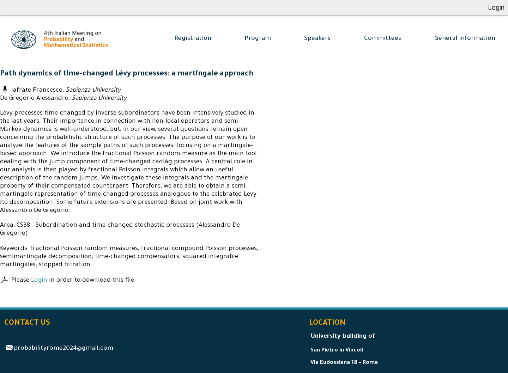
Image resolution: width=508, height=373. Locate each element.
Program (257, 39)
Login (39, 280)
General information (464, 39)
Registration (192, 39)
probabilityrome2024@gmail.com (63, 349)
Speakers (317, 39)
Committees (382, 39)
